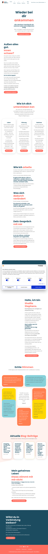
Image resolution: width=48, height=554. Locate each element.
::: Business (23, 2)
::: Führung (18, 2)
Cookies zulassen (38, 287)
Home (11, 1)
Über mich (28, 2)
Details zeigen (41, 283)
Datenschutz (24, 549)
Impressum (18, 549)
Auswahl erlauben (24, 287)
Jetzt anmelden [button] (10, 537)
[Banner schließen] (45, 265)
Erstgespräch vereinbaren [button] (24, 34)
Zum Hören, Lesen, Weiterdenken (38, 2)
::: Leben (14, 2)
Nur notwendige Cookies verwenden (9, 287)
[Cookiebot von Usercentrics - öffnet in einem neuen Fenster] (38, 266)
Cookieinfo (30, 549)
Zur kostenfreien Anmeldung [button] (19, 500)
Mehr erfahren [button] (9, 150)
